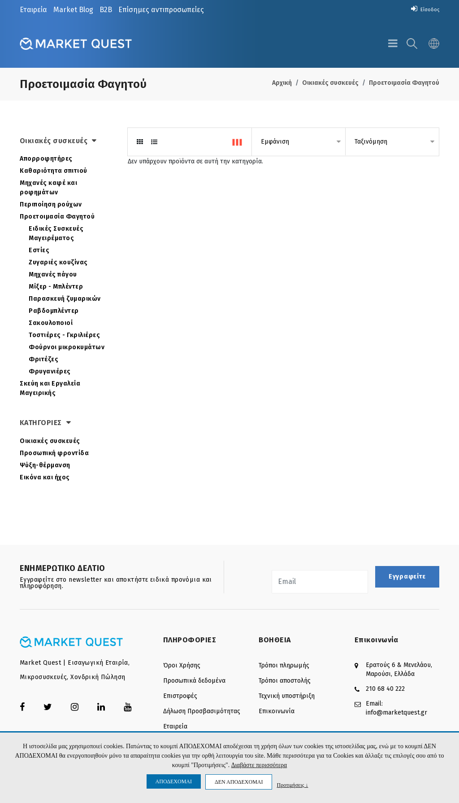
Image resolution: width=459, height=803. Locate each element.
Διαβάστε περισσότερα (259, 765)
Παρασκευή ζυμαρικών (65, 299)
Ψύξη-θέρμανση (45, 465)
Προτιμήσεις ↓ (292, 785)
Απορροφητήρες (46, 158)
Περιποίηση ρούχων (51, 204)
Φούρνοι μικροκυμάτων (66, 347)
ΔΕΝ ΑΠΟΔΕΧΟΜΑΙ (239, 782)
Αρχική (282, 83)
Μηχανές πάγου (53, 274)
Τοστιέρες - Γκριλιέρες (64, 335)
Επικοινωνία (276, 711)
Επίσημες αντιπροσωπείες (161, 9)
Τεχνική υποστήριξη (287, 696)
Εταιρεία (33, 9)
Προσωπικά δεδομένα (194, 681)
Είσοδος (423, 9)
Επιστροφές (180, 696)
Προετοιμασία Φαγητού (404, 83)
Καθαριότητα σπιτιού (53, 171)
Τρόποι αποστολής (285, 681)
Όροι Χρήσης (181, 665)
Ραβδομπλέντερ (54, 311)
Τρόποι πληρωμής (284, 665)
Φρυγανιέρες (50, 371)
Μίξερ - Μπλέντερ (56, 286)
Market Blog (73, 9)
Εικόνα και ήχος (45, 477)
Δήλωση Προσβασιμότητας (201, 711)
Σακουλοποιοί (51, 323)
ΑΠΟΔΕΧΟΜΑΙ (174, 781)
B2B (106, 9)
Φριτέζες (43, 359)
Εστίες (39, 250)
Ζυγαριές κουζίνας (58, 262)
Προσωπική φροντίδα (54, 453)
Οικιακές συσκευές (330, 83)
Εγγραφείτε (407, 576)
